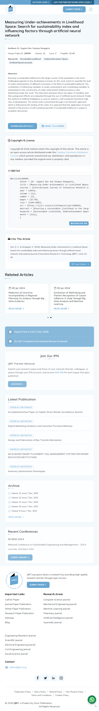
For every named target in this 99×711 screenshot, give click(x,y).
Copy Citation (80, 264)
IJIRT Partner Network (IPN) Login (72, 2)
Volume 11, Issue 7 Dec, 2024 (25, 510)
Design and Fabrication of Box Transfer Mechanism (35, 448)
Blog (7, 622)
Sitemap (9, 617)
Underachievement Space (56, 59)
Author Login (41, 2)
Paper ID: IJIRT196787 (21, 458)
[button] (48, 317)
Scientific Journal (13, 640)
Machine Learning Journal (56, 608)
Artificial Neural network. (20, 62)
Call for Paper (12, 599)
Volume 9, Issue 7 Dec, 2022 (24, 519)
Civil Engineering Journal (17, 649)
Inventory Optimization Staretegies (26, 480)
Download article (22, 126)
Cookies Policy (62, 695)
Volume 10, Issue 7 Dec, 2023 (25, 515)
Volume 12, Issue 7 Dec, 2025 (25, 502)
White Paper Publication (18, 608)
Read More (17, 308)
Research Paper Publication (19, 613)
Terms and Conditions (41, 695)
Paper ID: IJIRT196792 (21, 444)
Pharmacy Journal (52, 613)
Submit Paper (74, 9)
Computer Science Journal (56, 599)
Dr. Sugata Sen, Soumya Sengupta (33, 48)
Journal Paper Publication (18, 604)
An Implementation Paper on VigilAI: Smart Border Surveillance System (45, 420)
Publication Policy (22, 692)
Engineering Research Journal (20, 635)
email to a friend (52, 126)
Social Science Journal (16, 653)
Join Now (17, 393)
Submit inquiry (20, 566)
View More (16, 525)
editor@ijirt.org (18, 667)
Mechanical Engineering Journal (59, 604)
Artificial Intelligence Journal (58, 617)
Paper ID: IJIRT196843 (21, 416)
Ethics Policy (40, 692)
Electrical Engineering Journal (20, 644)
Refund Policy (55, 692)
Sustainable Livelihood (30, 59)
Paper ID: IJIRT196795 (21, 430)
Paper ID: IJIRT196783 (21, 475)
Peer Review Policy (74, 692)
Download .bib (79, 223)
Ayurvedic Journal (52, 622)
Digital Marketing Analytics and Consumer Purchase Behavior (40, 434)
